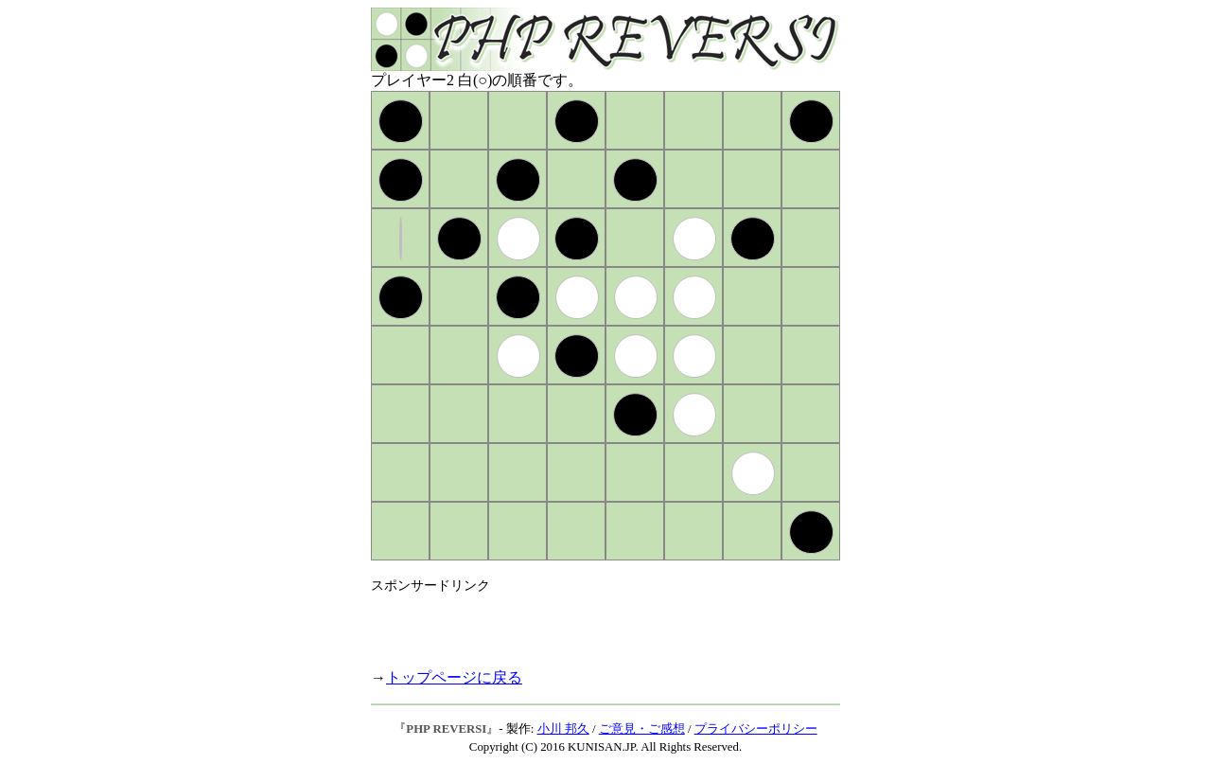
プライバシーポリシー (755, 729)
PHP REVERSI (446, 729)
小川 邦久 (563, 729)
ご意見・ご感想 (642, 729)
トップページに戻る (454, 677)
